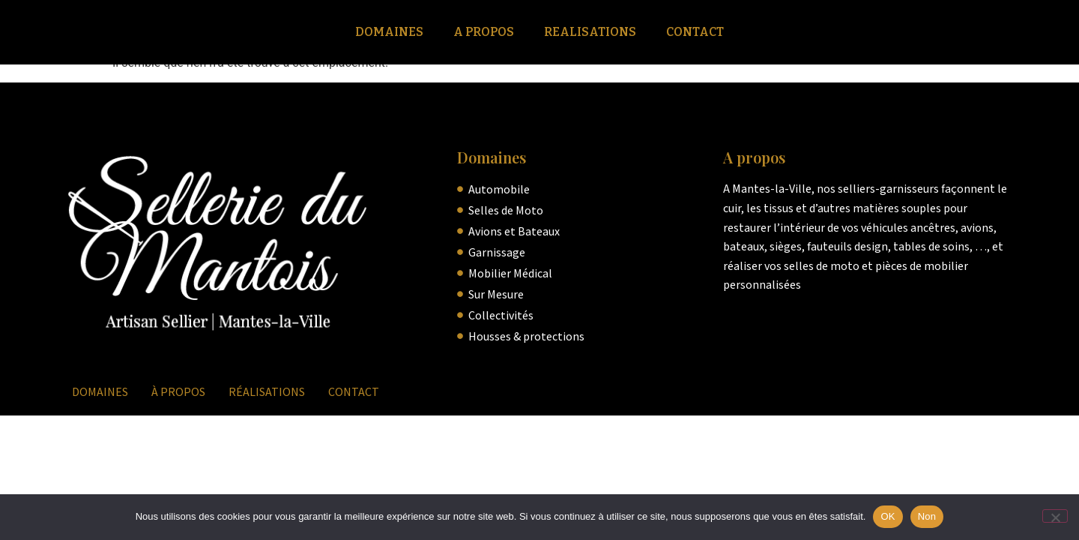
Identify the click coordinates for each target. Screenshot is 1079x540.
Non (927, 516)
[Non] (1055, 516)
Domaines (389, 32)
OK (887, 516)
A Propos (483, 32)
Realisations (590, 32)
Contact (695, 32)
